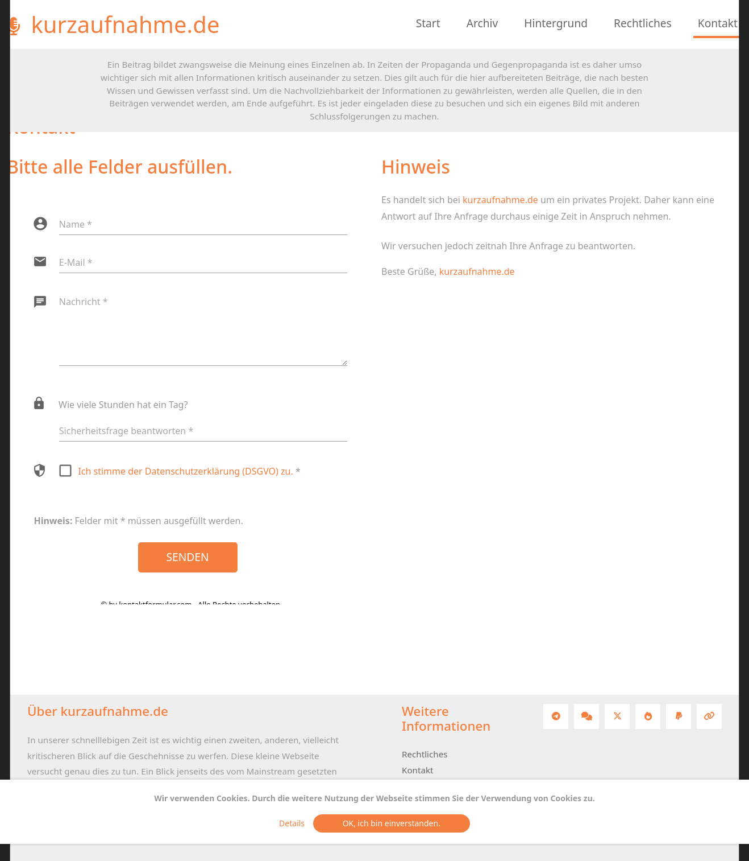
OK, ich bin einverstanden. (391, 823)
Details (295, 823)
